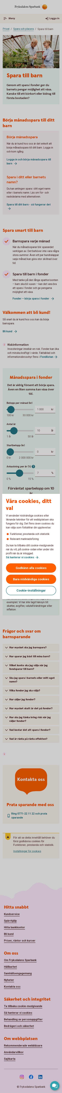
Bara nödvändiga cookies (31, 579)
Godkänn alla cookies (31, 568)
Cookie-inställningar (31, 590)
